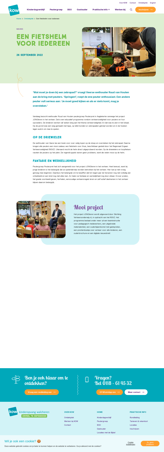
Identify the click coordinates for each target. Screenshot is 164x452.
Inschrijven (144, 9)
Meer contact (134, 392)
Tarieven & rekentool (139, 421)
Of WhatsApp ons (108, 392)
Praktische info (100, 9)
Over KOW (123, 3)
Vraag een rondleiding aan (40, 392)
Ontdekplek (143, 3)
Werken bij (120, 9)
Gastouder (82, 9)
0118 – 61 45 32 (117, 383)
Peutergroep (56, 9)
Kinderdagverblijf (36, 9)
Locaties (133, 425)
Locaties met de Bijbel (106, 432)
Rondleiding (135, 417)
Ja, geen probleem (150, 445)
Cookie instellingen (130, 445)
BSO (69, 9)
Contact (133, 3)
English (153, 3)
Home (100, 412)
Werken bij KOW (71, 421)
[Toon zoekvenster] (131, 9)
